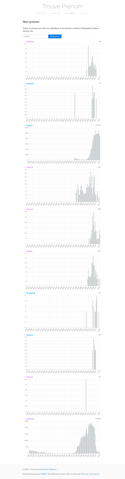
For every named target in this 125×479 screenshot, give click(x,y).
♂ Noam (28, 125)
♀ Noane (28, 209)
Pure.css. (84, 474)
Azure (63, 474)
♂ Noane (28, 335)
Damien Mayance (50, 469)
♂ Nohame (29, 293)
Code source (94, 474)
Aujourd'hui (42, 13)
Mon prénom (70, 13)
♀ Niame (28, 167)
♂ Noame (29, 83)
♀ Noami (28, 377)
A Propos (84, 13)
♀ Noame (29, 41)
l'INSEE (43, 474)
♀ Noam (28, 251)
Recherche (56, 13)
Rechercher (55, 36)
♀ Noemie (29, 419)
